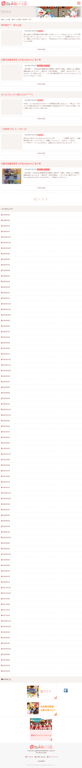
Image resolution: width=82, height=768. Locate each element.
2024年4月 (6, 348)
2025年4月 (6, 281)
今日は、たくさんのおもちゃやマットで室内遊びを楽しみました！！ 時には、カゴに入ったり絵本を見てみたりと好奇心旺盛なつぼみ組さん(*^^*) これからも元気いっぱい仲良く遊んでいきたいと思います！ (52, 106)
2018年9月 (6, 560)
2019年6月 (6, 543)
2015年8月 (6, 654)
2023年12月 (7, 359)
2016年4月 (6, 643)
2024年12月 (7, 304)
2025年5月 (6, 276)
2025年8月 (6, 259)
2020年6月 (6, 515)
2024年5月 (6, 343)
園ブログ (40, 31)
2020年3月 (6, 532)
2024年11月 (7, 309)
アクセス (30, 757)
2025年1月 (6, 298)
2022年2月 (6, 448)
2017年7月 (6, 610)
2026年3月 (6, 220)
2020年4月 (6, 526)
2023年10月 (7, 370)
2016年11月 (7, 621)
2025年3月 (6, 287)
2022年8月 (6, 426)
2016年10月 (7, 626)
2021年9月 (6, 459)
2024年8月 (6, 326)
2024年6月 (6, 337)
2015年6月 (6, 660)
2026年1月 (6, 231)
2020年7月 (6, 510)
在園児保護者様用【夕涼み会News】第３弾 (21, 164)
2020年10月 (7, 498)
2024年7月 (6, 331)
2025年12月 (7, 237)
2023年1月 (6, 404)
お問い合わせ (41, 757)
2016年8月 (6, 638)
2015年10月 (7, 649)
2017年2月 (6, 615)
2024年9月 (6, 320)
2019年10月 (7, 537)
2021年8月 (6, 465)
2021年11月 (7, 454)
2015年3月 (6, 671)
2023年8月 (6, 376)
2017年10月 (7, 593)
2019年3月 (6, 548)
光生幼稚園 (41, 761)
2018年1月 (6, 582)
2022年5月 (6, 443)
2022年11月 (7, 415)
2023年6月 (6, 387)
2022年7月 (6, 432)
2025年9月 (6, 254)
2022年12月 (7, 409)
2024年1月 (6, 354)
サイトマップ (53, 757)
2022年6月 (6, 437)
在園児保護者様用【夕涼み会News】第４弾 (21, 60)
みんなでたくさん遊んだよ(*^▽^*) (17, 94)
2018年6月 (6, 565)
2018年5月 (6, 571)
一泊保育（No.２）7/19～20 (13, 129)
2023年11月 (7, 365)
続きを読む (42, 49)
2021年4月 (6, 482)
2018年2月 (6, 576)
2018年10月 (7, 554)
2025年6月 (6, 270)
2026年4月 (6, 215)
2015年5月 (6, 665)
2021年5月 (6, 476)
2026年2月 (6, 226)
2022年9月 (6, 421)
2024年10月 (7, 315)
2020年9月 (6, 504)
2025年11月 (7, 242)
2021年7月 (6, 471)
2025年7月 (6, 265)
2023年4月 (6, 398)
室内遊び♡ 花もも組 (11, 25)
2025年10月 (7, 248)
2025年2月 (6, 293)
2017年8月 (6, 604)
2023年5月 (6, 393)
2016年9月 (6, 632)
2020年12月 (7, 493)
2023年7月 (6, 382)
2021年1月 (6, 487)
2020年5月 (6, 521)
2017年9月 (6, 599)
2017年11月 (7, 587)
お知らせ (40, 65)
